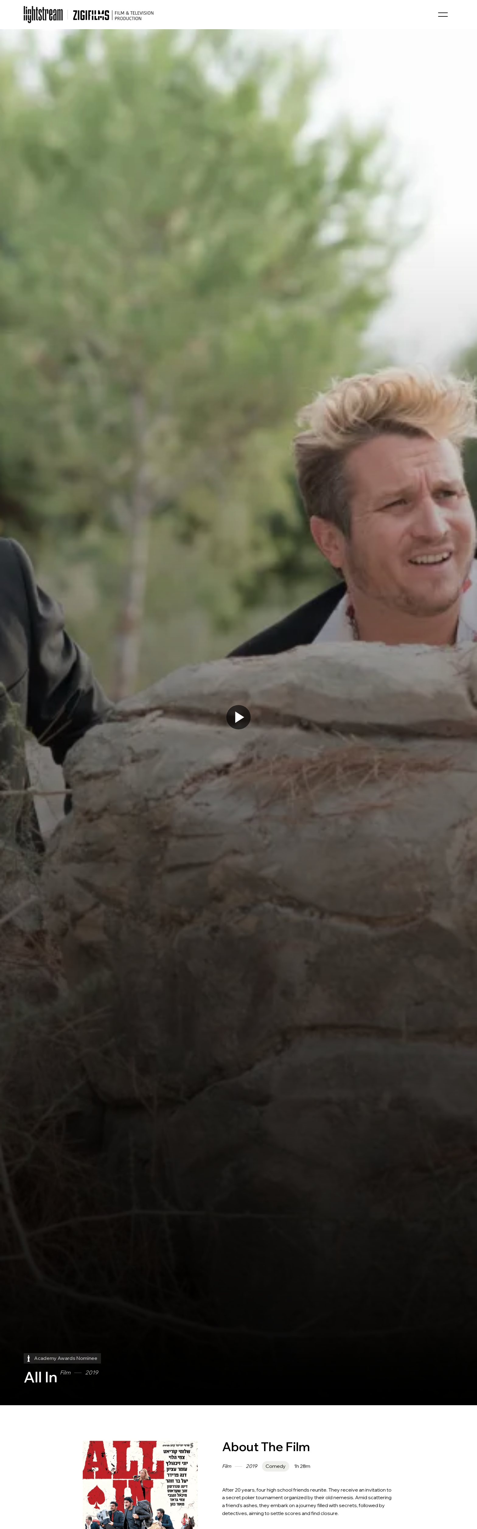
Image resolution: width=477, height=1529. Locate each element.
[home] (43, 14)
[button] (443, 14)
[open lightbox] (238, 717)
